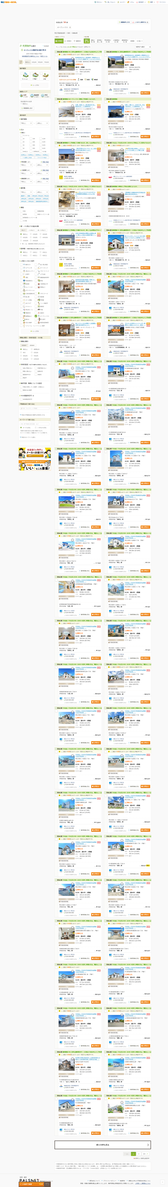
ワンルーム (26, 135)
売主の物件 (29, 322)
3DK (34, 145)
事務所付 (28, 313)
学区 (48, 96)
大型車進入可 (44, 284)
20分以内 (35, 240)
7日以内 (46, 62)
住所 (26, 96)
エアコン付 (29, 267)
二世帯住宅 (36, 151)
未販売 (39, 374)
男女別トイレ (29, 309)
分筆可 (27, 274)
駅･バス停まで (42, 230)
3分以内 (44, 234)
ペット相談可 (44, 303)
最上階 (27, 296)
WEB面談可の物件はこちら (30, 56)
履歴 (151, 2)
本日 (24, 352)
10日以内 (25, 359)
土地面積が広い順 (116, 41)
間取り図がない (27, 371)
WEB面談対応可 (27, 399)
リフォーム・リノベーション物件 (35, 325)
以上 (23, 155)
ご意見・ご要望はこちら (142, 1183)
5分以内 (25, 237)
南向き (27, 319)
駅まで (23, 230)
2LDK (43, 142)
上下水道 (42, 274)
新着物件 (24, 345)
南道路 (27, 284)
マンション (25, 79)
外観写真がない (42, 368)
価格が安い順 (93, 41)
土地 (44, 79)
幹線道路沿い (29, 280)
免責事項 (122, 1181)
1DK (34, 138)
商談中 (25, 377)
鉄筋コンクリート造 (43, 214)
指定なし (27, 62)
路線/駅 (37, 96)
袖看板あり (29, 316)
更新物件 (32, 345)
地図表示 (78, 41)
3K (23, 145)
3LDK (43, 145)
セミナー (122, 2)
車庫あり (42, 287)
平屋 (41, 309)
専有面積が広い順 (107, 41)
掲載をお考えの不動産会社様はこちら (139, 1181)
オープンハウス (44, 316)
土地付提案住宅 (30, 293)
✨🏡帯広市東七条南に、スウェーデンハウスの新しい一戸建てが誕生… (135, 150)
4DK (34, 148)
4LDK (43, 148)
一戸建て (34, 79)
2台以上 (44, 252)
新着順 (132, 41)
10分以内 (45, 237)
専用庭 (42, 300)
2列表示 (60, 41)
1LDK (43, 138)
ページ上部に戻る (162, 1182)
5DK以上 (25, 151)
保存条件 (141, 2)
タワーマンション (30, 290)
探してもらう (111, 2)
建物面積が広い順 (125, 41)
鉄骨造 (25, 214)
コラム (132, 2)
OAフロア (28, 303)
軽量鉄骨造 (41, 211)
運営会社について (94, 1181)
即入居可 (42, 319)
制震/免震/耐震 (44, 322)
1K (23, 138)
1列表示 (69, 41)
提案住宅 (40, 371)
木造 (24, 211)
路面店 (42, 306)
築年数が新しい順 (99, 41)
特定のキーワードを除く (29, 437)
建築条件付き (27, 374)
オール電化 (29, 300)
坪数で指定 (45, 162)
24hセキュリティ (30, 271)
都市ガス (28, 264)
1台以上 (35, 252)
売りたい (99, 2)
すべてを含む (27, 427)
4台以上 (35, 255)
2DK (34, 142)
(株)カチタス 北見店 (69, 610)
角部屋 (42, 296)
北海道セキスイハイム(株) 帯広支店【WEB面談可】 (77, 132)
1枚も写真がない (28, 368)
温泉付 (42, 313)
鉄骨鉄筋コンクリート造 (30, 217)
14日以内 (36, 359)
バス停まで (31, 230)
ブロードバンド (44, 271)
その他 (44, 151)
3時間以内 (36, 349)
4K (23, 148)
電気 (27, 277)
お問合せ (96, 93)
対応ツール (43, 56)
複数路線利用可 (44, 277)
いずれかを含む (42, 427)
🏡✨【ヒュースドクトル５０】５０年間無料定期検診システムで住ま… (85, 193)
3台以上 (25, 255)
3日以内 (40, 62)
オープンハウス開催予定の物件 (35, 50)
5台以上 (44, 255)
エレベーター (29, 287)
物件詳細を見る (85, 93)
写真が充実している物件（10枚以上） (34, 387)
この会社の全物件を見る (70, 93)
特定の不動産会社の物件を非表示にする (33, 415)
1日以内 (34, 62)
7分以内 (35, 237)
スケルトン (29, 306)
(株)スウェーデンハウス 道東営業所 (122, 176)
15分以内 (25, 240)
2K (23, 142)
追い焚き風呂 (44, 264)
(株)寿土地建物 (68, 176)
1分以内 (35, 234)
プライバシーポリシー (109, 1181)
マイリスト (162, 2)
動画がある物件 (27, 390)
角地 (41, 280)
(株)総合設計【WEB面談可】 (71, 89)
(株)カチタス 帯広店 (118, 307)
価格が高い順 (87, 41)
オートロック (44, 267)
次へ (144, 1154)
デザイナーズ (44, 293)
